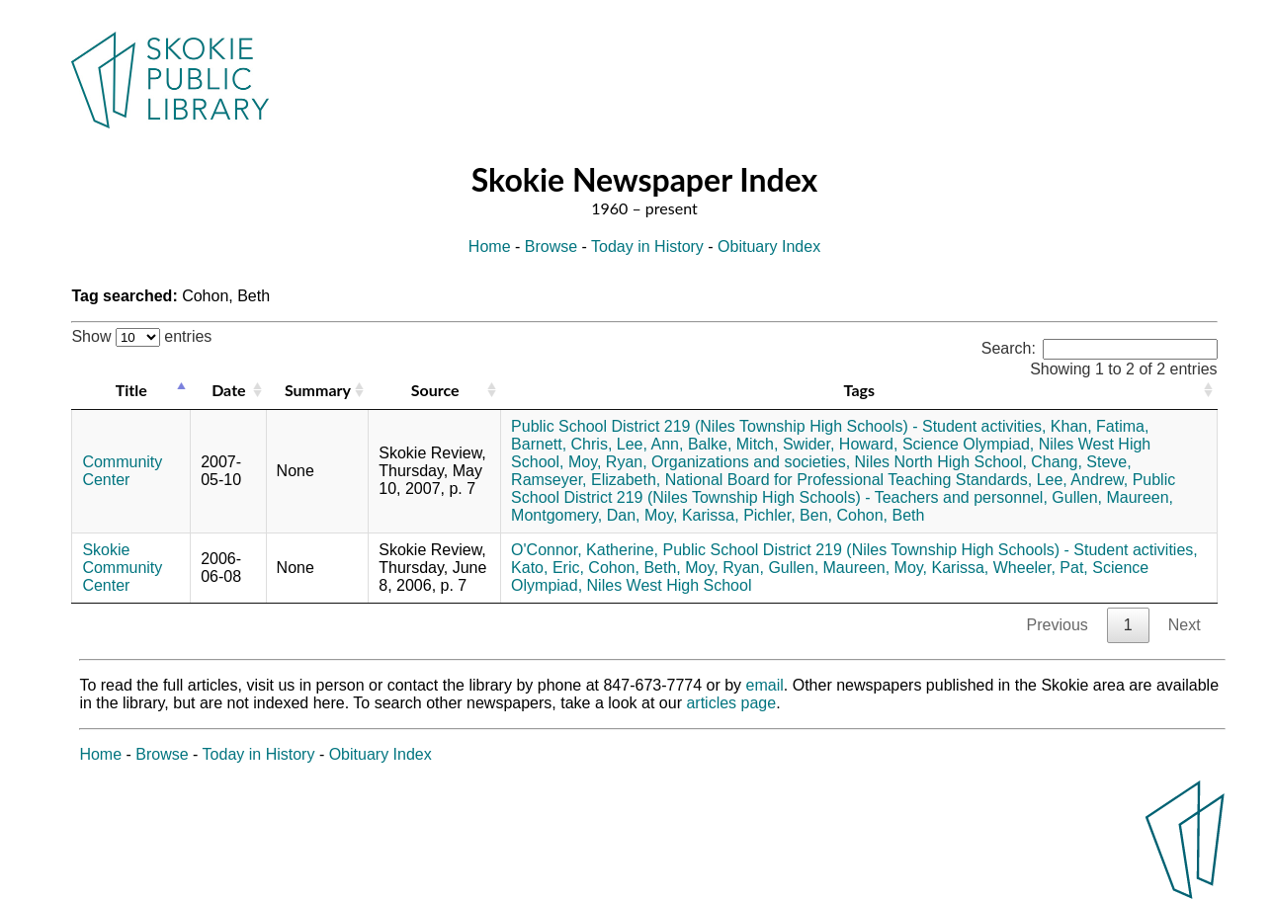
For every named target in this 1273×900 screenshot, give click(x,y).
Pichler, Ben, (787, 515)
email (765, 685)
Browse (551, 246)
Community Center (122, 470)
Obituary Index (769, 246)
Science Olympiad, (968, 444)
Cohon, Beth (880, 515)
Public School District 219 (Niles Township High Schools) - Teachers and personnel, (843, 488)
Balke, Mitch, (733, 444)
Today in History (647, 246)
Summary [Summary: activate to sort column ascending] (318, 389)
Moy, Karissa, (691, 515)
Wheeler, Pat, (1040, 567)
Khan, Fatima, (1100, 426)
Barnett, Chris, (561, 444)
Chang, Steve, (1081, 461)
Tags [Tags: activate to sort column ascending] (859, 389)
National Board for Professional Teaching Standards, (848, 479)
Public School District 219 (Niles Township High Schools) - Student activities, (778, 426)
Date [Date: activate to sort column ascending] (228, 389)
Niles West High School (669, 585)
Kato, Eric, (547, 567)
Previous (1057, 624)
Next (1184, 624)
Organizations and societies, (750, 461)
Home (489, 246)
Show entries (141, 336)
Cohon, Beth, (634, 567)
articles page (731, 703)
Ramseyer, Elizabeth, (585, 479)
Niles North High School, (941, 461)
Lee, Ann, (650, 444)
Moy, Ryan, (607, 461)
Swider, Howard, (840, 444)
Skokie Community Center (122, 567)
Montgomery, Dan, (575, 515)
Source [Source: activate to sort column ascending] (435, 389)
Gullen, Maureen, (1112, 497)
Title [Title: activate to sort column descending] (131, 389)
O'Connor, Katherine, (584, 549)
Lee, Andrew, (1083, 479)
